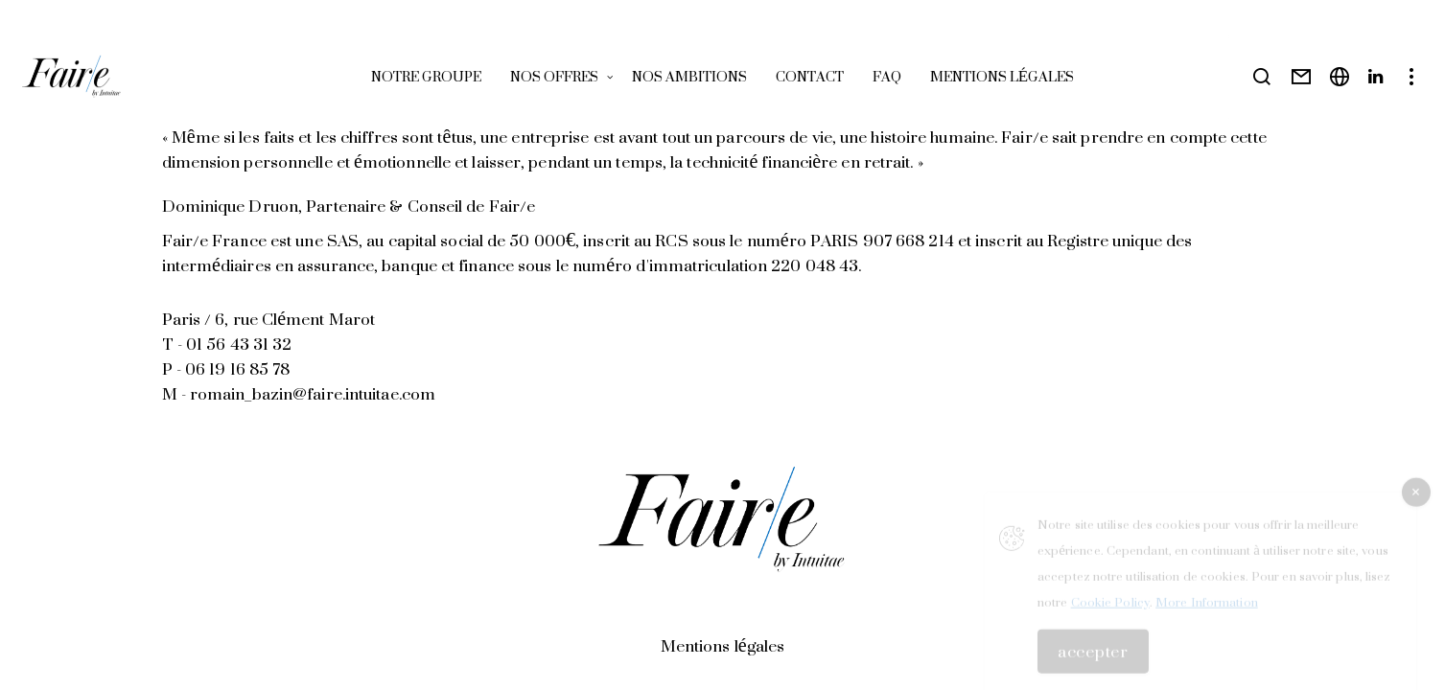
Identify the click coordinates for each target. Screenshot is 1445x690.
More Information (1206, 608)
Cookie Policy (1110, 608)
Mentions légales (722, 646)
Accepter (1093, 657)
